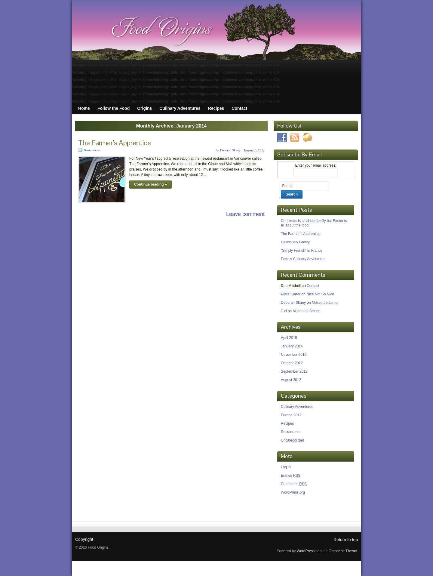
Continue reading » (150, 184)
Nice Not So (320, 294)
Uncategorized (292, 440)
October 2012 (292, 363)
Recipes (287, 423)
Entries (290, 475)
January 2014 (292, 346)
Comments (294, 484)
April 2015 (289, 338)
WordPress (306, 551)
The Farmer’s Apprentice (114, 142)
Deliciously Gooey (295, 242)
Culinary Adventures (297, 407)
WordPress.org (293, 492)
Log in (286, 467)
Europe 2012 (291, 415)
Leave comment (245, 214)
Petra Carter (290, 294)
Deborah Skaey (230, 150)
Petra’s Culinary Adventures (303, 259)
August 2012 (291, 380)
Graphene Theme (343, 551)
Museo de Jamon (325, 302)
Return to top (345, 539)
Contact (313, 286)
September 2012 (294, 371)
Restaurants (92, 150)
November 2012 (293, 355)
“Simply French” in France (301, 250)
